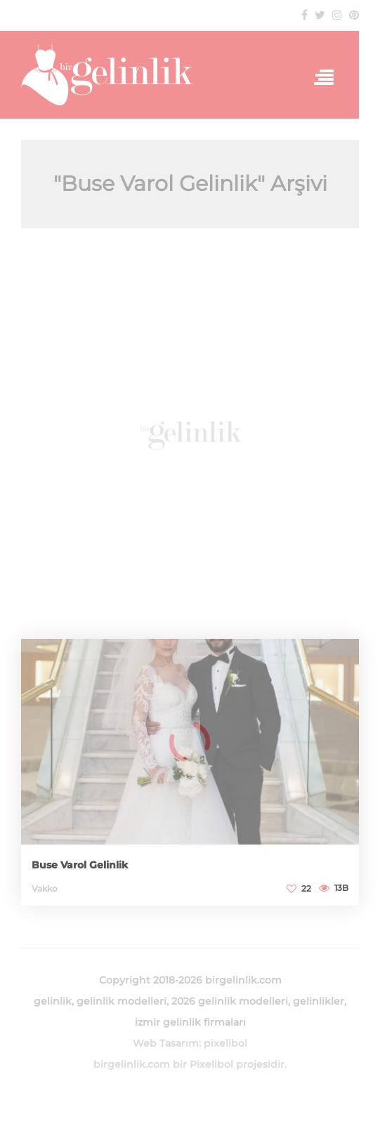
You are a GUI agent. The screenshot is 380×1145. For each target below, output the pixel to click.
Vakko (45, 888)
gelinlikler (318, 1001)
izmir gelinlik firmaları (190, 1022)
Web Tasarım (166, 1043)
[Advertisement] (190, 433)
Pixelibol (211, 1064)
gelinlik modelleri (121, 1001)
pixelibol (225, 1043)
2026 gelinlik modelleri (229, 1001)
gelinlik (53, 1001)
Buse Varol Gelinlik (80, 865)
